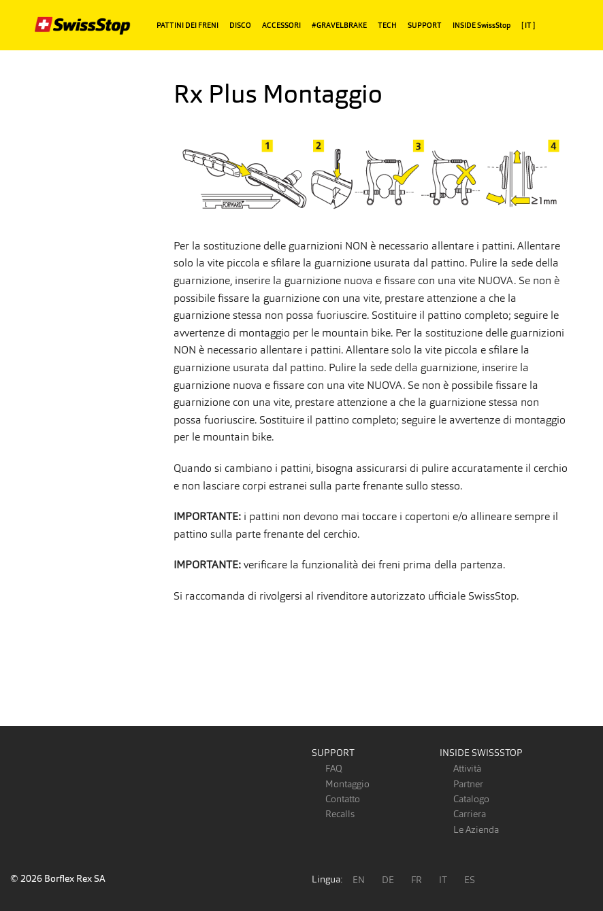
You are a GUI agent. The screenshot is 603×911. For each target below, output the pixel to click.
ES (469, 880)
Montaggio (347, 784)
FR (416, 880)
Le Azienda (476, 829)
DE (388, 880)
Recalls (340, 814)
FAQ (333, 768)
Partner (468, 784)
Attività (467, 768)
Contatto (342, 799)
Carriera (469, 814)
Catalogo (471, 799)
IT (443, 880)
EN (359, 880)
